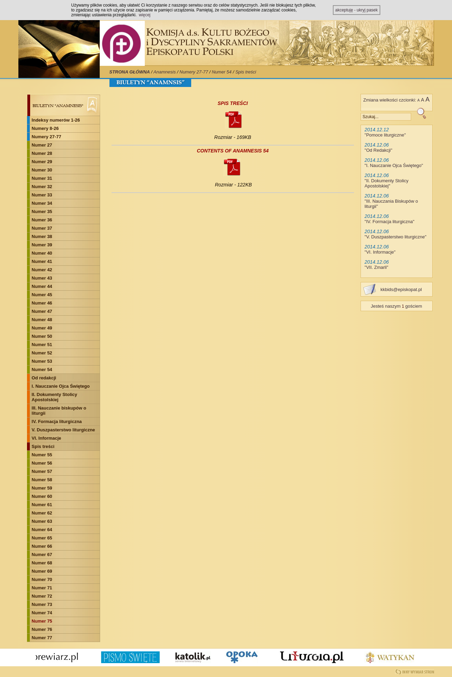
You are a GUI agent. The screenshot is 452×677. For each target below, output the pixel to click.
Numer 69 (42, 571)
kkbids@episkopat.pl (401, 289)
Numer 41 (42, 261)
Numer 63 (42, 521)
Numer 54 (221, 71)
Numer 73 (42, 604)
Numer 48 (42, 319)
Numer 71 (42, 587)
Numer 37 (42, 228)
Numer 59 (42, 488)
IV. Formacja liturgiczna (57, 421)
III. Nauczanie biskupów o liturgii (59, 410)
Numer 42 (42, 269)
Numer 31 (42, 178)
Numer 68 (42, 562)
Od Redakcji (378, 150)
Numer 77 (42, 637)
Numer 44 (42, 286)
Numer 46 (42, 303)
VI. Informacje (46, 438)
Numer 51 (42, 344)
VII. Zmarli (376, 267)
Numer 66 (42, 546)
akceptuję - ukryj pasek (356, 10)
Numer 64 (42, 529)
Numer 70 (42, 579)
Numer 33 (42, 194)
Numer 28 (42, 153)
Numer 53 (42, 361)
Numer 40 (42, 253)
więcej (144, 14)
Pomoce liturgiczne (385, 135)
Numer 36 (42, 219)
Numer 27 (42, 145)
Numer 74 (42, 612)
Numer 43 (42, 278)
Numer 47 (42, 311)
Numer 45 (42, 294)
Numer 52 (42, 352)
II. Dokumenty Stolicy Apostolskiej (54, 397)
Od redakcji (44, 377)
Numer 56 (42, 463)
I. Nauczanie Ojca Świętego (61, 386)
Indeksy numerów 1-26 (56, 120)
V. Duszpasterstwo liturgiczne (63, 429)
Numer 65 (42, 537)
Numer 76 (42, 629)
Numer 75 (42, 621)
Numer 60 (42, 496)
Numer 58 (42, 479)
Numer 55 (42, 454)
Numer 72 (42, 596)
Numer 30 (42, 170)
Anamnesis (164, 71)
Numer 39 (42, 244)
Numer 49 (42, 328)
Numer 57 (42, 471)
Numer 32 (42, 186)
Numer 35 (42, 211)
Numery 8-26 (45, 128)
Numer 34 (42, 203)
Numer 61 (42, 504)
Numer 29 (42, 161)
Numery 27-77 (193, 71)
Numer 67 (42, 554)
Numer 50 (42, 336)
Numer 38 (42, 236)
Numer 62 (42, 513)
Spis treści (245, 71)
